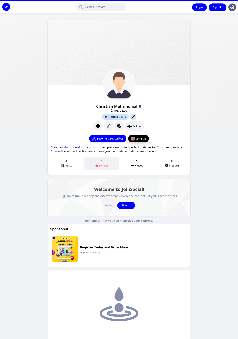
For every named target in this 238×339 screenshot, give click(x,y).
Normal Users (115, 116)
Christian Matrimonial (65, 147)
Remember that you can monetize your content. (119, 220)
